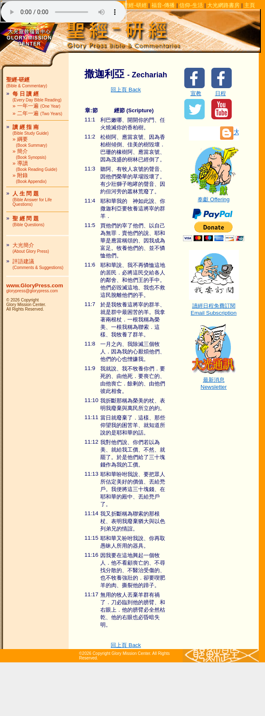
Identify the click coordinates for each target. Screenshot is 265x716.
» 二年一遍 (37, 113)
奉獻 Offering (214, 196)
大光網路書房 (223, 5)
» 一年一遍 (36, 106)
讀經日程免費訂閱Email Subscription (214, 306)
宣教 (196, 93)
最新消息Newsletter (214, 380)
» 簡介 (29, 154)
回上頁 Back (126, 89)
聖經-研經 (134, 5)
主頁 (249, 5)
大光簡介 (30, 248)
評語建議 (37, 264)
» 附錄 (29, 178)
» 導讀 (34, 166)
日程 (220, 93)
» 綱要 (29, 142)
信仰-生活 (191, 5)
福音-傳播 (163, 5)
